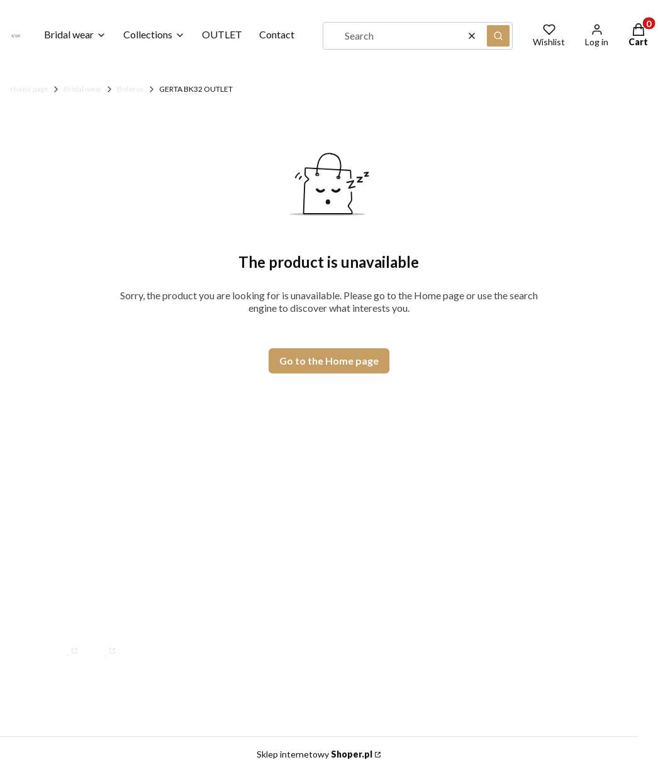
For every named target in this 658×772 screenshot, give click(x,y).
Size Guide (498, 519)
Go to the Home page (329, 361)
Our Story (337, 537)
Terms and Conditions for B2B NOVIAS (534, 546)
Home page (29, 89)
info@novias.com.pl (95, 614)
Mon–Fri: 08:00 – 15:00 (122, 532)
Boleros (130, 89)
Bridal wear (83, 89)
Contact (333, 519)
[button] (498, 36)
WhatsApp (89, 584)
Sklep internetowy (314, 754)
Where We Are (350, 555)
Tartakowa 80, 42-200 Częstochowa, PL (110, 500)
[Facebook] (63, 644)
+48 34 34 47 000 (107, 558)
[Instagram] (101, 644)
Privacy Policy (507, 573)
